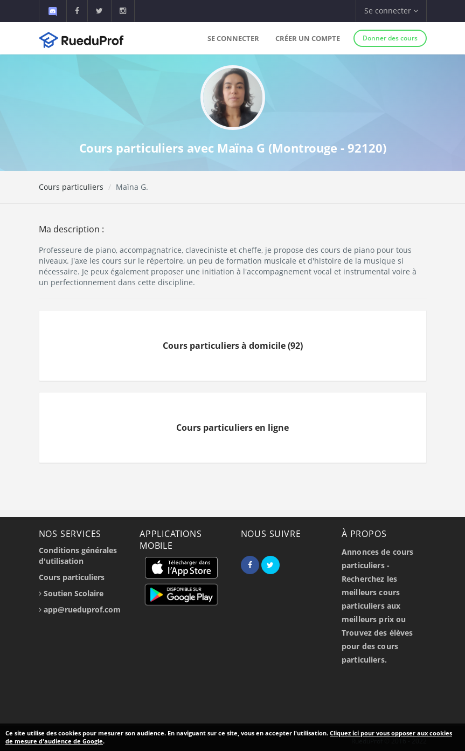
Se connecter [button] (391, 10)
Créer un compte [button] (307, 38)
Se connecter (233, 38)
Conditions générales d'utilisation (78, 555)
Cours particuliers (71, 187)
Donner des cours (390, 38)
